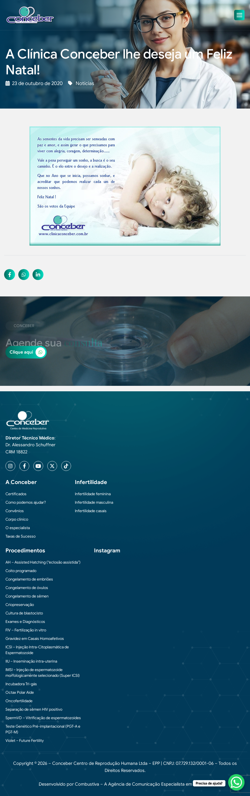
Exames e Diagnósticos (25, 621)
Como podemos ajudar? (25, 502)
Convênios (14, 510)
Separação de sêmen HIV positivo (33, 709)
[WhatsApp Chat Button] (236, 782)
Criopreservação (19, 604)
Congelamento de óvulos (26, 587)
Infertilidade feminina (93, 493)
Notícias (85, 83)
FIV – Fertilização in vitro (25, 630)
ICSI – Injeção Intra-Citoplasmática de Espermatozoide (37, 650)
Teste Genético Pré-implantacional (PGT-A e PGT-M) (42, 729)
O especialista (17, 527)
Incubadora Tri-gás (21, 683)
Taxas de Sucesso (20, 536)
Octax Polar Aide (19, 692)
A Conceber (21, 482)
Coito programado (20, 570)
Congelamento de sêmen (27, 596)
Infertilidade (91, 482)
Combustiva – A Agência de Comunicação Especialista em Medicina (143, 784)
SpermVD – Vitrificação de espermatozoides (43, 717)
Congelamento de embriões (29, 579)
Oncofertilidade (19, 700)
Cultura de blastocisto (24, 613)
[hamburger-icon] (239, 15)
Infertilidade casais (91, 510)
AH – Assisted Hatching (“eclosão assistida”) (43, 562)
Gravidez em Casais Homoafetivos (34, 638)
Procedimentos (25, 550)
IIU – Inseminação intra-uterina (31, 661)
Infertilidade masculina (94, 502)
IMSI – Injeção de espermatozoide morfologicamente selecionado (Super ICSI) (42, 672)
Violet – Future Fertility (24, 740)
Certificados (16, 493)
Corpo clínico (16, 519)
